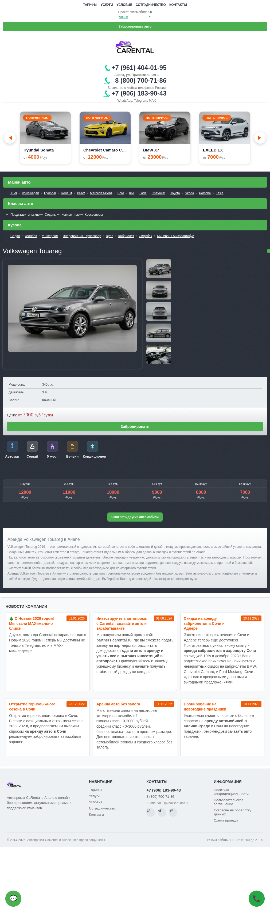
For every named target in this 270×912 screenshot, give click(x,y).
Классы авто (20, 203)
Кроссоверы (94, 214)
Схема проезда (226, 820)
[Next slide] (260, 138)
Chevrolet (158, 193)
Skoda (189, 193)
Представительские (25, 214)
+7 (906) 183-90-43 (163, 790)
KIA (131, 193)
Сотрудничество (151, 5)
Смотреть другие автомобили (135, 517)
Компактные (70, 214)
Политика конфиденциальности (231, 792)
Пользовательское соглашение (228, 802)
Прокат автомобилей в (135, 12)
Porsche (205, 193)
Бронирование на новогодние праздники (205, 706)
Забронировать (134, 426)
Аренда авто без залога (118, 704)
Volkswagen (30, 193)
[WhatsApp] (150, 812)
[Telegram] (162, 812)
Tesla (219, 193)
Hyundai (50, 193)
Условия (124, 5)
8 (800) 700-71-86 (160, 797)
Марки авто (19, 182)
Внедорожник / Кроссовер (82, 236)
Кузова (15, 225)
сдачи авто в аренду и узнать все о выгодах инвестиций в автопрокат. (129, 655)
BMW (81, 193)
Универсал (50, 236)
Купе (109, 236)
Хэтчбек (31, 236)
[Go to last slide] (10, 138)
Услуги (107, 5)
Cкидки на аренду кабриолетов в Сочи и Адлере (204, 623)
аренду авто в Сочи (48, 731)
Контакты (178, 5)
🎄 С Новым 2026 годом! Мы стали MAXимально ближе (31, 623)
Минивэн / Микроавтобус (175, 236)
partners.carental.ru (114, 640)
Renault (66, 193)
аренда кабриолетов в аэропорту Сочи (220, 650)
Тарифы (90, 5)
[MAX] (173, 812)
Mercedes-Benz (101, 193)
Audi (13, 193)
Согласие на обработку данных (232, 812)
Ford (121, 193)
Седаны (50, 214)
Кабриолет (126, 236)
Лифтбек (145, 236)
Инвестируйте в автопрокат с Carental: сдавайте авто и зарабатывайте (122, 623)
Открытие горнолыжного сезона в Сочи (32, 706)
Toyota (175, 193)
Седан (15, 236)
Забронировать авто (135, 26)
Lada (143, 193)
